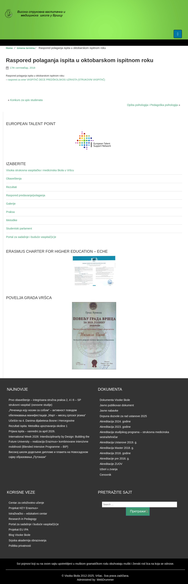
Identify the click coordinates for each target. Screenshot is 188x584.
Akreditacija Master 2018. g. (117, 447)
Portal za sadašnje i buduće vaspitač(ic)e (31, 237)
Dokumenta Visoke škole (115, 400)
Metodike (11, 220)
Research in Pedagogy (23, 518)
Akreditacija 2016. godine (115, 453)
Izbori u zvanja (108, 469)
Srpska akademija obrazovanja (27, 540)
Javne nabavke (109, 410)
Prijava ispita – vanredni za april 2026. (32, 431)
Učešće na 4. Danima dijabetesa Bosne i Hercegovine (42, 420)
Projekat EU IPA (18, 529)
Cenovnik (105, 474)
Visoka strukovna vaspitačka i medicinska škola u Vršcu (40, 170)
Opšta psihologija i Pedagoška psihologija (152, 105)
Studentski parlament (19, 228)
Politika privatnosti (20, 545)
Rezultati (11, 187)
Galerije (11, 203)
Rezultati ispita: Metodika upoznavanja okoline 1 (38, 426)
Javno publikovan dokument (117, 405)
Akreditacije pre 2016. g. (114, 458)
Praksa (10, 211)
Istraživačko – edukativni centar (28, 513)
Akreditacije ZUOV (111, 463)
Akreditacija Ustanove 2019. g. (118, 442)
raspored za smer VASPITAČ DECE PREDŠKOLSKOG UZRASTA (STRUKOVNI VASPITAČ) (56, 79)
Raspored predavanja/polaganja (25, 195)
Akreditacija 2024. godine (115, 421)
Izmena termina (26, 48)
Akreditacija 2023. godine (115, 426)
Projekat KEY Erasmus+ (23, 508)
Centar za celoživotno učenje (26, 502)
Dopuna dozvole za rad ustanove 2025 (123, 416)
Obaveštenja (14, 178)
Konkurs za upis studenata (26, 100)
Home (9, 48)
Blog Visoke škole (19, 534)
